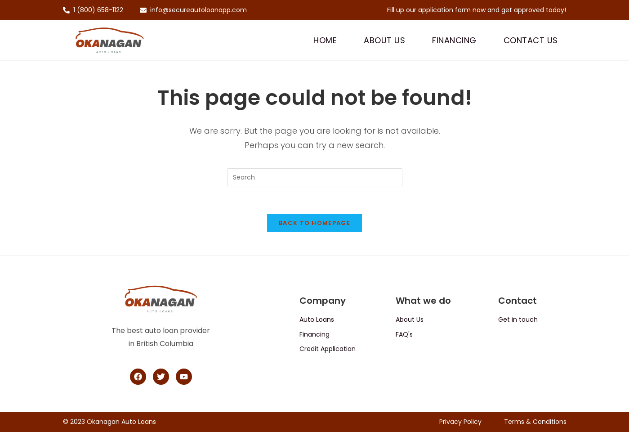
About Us (384, 40)
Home (325, 40)
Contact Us (531, 40)
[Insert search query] (314, 177)
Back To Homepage (314, 223)
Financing (454, 40)
